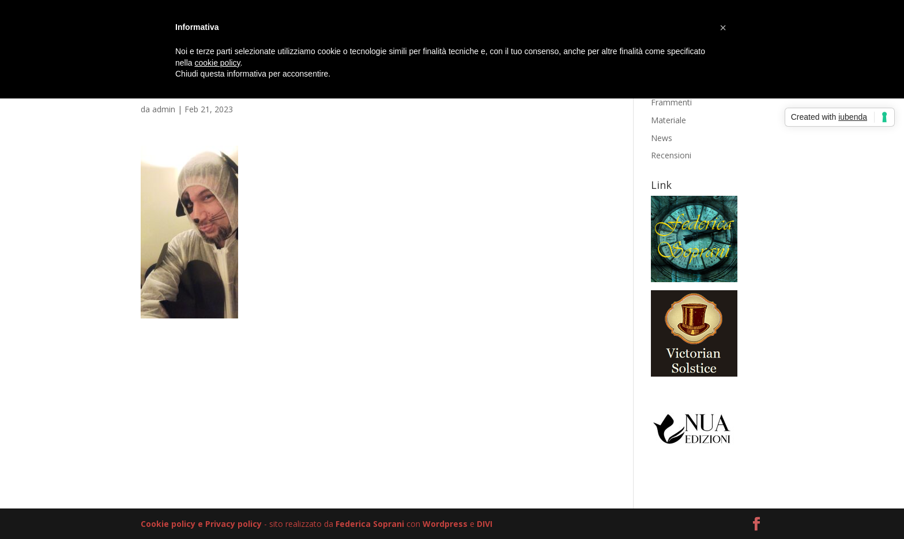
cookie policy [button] (217, 62)
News (661, 137)
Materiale (668, 120)
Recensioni (671, 155)
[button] (723, 27)
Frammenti (671, 102)
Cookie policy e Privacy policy (201, 523)
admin (163, 109)
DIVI (484, 523)
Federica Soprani (370, 523)
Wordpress (445, 523)
